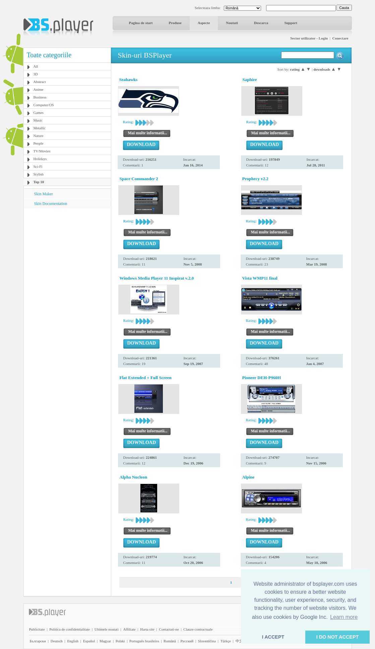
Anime (39, 89)
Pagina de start (141, 23)
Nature (39, 136)
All (36, 66)
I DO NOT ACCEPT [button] (337, 637)
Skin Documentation (50, 203)
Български (38, 641)
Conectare (340, 38)
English (72, 641)
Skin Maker (43, 194)
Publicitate (37, 629)
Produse (175, 23)
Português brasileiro (144, 641)
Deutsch (57, 641)
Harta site (147, 629)
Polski (120, 641)
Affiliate (129, 629)
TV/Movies (42, 151)
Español (89, 641)
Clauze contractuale (197, 629)
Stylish (39, 174)
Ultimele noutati (107, 629)
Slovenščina (207, 641)
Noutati (232, 23)
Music (38, 120)
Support (290, 23)
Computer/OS (44, 105)
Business (40, 97)
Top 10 (39, 182)
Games (39, 113)
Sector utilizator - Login (309, 38)
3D (36, 74)
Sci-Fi (38, 166)
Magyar (105, 641)
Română (170, 641)
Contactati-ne (169, 629)
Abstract (40, 82)
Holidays (40, 159)
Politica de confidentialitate (69, 629)
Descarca (261, 23)
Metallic (40, 128)
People (39, 143)
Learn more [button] (344, 617)
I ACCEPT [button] (273, 637)
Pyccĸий (186, 641)
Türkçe (226, 641)
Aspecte (204, 23)
